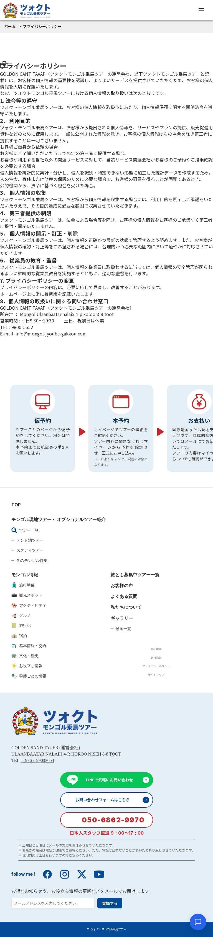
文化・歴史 (25, 655)
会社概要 (156, 649)
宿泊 (19, 635)
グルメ (21, 615)
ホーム (10, 26)
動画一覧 (123, 628)
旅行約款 (156, 658)
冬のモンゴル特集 (31, 560)
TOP (16, 505)
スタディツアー (30, 550)
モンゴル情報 (24, 575)
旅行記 (21, 625)
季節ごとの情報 (28, 676)
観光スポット (26, 595)
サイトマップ (156, 674)
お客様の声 (122, 585)
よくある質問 (124, 596)
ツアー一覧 (25, 530)
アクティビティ (28, 605)
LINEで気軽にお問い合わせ (109, 779)
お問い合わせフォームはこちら (102, 799)
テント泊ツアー (30, 540)
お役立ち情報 (26, 665)
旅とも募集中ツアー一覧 (135, 575)
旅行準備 (23, 585)
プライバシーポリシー (156, 666)
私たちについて (126, 607)
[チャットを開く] (198, 922)
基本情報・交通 (28, 645)
